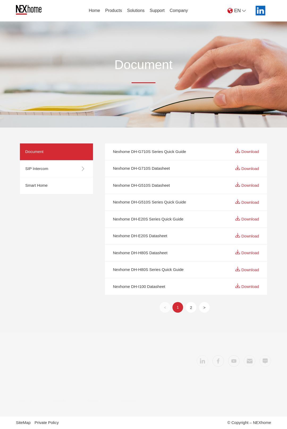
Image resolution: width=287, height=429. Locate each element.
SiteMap (23, 422)
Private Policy (47, 422)
